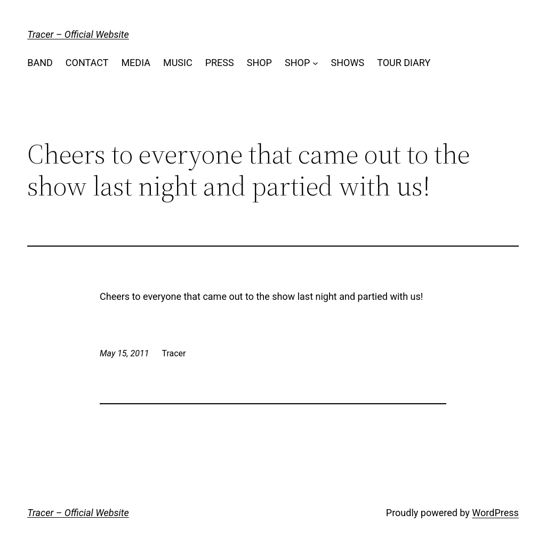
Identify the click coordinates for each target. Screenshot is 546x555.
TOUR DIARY (403, 62)
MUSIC (177, 62)
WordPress (495, 512)
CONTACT (87, 62)
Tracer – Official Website (78, 34)
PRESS (219, 62)
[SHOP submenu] (315, 63)
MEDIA (135, 62)
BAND (40, 62)
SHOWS (348, 62)
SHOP (259, 62)
